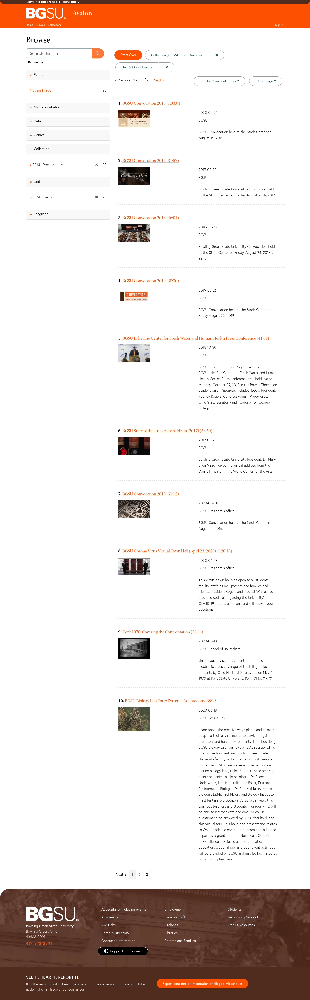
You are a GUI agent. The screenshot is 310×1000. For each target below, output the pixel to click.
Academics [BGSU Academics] (109, 917)
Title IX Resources (241, 925)
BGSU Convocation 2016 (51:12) (150, 494)
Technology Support (243, 917)
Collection (41, 148)
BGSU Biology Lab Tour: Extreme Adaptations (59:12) (171, 701)
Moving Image (40, 90)
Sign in (279, 25)
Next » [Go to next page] (121, 874)
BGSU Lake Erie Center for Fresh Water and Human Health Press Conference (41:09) (195, 338)
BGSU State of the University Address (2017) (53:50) (167, 430)
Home (29, 25)
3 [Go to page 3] (147, 874)
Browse (40, 25)
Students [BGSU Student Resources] (234, 909)
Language (41, 214)
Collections (55, 25)
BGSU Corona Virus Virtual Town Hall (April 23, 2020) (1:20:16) (177, 551)
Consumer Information (118, 940)
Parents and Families (180, 940)
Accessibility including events (123, 909)
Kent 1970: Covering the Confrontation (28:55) (162, 632)
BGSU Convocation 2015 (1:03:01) (152, 103)
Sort (217, 81)
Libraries (171, 933)
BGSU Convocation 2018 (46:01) (150, 218)
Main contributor (46, 107)
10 (264, 80)
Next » (159, 80)
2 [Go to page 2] (140, 874)
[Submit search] (98, 53)
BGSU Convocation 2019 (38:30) (150, 281)
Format (39, 74)
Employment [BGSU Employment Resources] (174, 909)
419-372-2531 (39, 943)
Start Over (128, 55)
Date (37, 121)
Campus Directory (115, 933)
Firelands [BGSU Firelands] (171, 925)
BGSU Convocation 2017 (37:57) (150, 160)
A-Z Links (108, 925)
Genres (39, 135)
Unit (37, 181)
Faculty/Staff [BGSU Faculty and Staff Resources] (175, 917)
